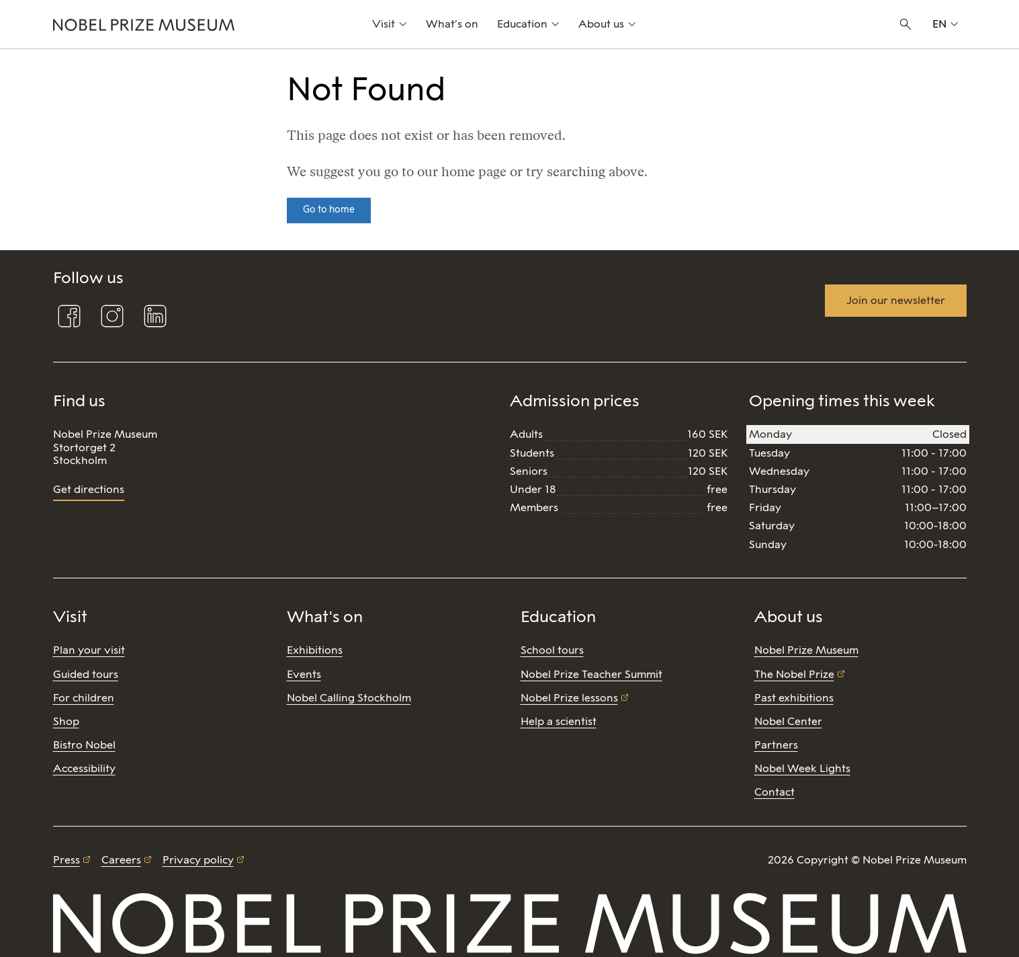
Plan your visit (89, 650)
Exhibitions (315, 650)
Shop (66, 721)
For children (83, 697)
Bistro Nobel (84, 744)
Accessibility (84, 768)
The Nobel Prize (794, 674)
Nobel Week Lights (802, 768)
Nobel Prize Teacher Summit (591, 674)
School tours (552, 650)
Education (522, 23)
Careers (121, 859)
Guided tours (85, 674)
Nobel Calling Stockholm (349, 697)
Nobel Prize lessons (569, 697)
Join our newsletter (895, 300)
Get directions (88, 489)
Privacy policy (198, 859)
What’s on (452, 23)
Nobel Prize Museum (806, 650)
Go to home (329, 209)
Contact (774, 792)
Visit (383, 23)
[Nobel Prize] (205, 24)
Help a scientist (558, 721)
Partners (776, 744)
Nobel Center (788, 721)
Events (304, 674)
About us (601, 23)
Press (66, 859)
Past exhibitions (794, 697)
